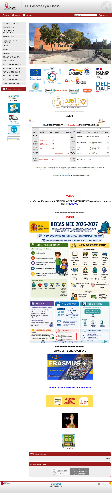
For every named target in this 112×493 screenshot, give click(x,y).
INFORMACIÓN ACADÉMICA (9, 32)
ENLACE (73, 204)
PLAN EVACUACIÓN (11, 83)
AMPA (5, 50)
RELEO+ (6, 53)
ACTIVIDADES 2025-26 (12, 64)
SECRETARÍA (8, 27)
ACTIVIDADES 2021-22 (12, 79)
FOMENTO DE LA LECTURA (10, 41)
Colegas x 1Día (9, 61)
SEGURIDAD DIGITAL (11, 57)
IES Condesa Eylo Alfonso (41, 6)
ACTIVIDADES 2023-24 (12, 72)
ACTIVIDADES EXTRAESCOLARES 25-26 (70, 387)
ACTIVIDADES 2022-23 (12, 76)
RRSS (5, 46)
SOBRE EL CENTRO (11, 23)
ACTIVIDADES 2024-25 (12, 68)
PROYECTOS (8, 36)
